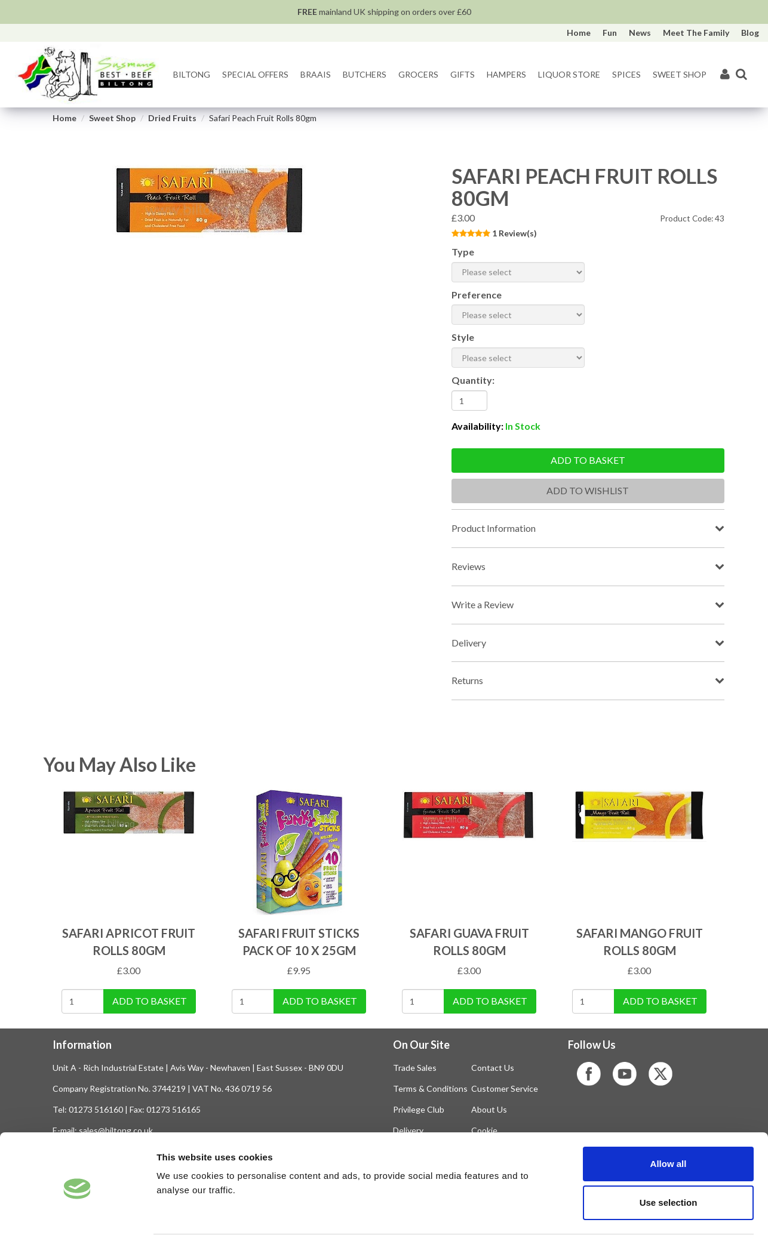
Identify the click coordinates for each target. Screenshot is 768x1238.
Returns (467, 680)
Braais (315, 74)
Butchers (364, 74)
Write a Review (482, 604)
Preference (476, 294)
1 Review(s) (514, 233)
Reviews (468, 566)
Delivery (468, 642)
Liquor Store (569, 74)
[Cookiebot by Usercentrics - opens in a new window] (77, 1215)
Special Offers (255, 74)
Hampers (506, 74)
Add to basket (588, 460)
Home (579, 32)
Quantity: (472, 380)
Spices (626, 74)
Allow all (668, 1120)
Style (462, 337)
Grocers (418, 74)
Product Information (493, 528)
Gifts (462, 74)
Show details (627, 1214)
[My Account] (725, 75)
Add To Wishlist (587, 490)
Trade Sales (415, 1068)
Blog (750, 32)
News (640, 32)
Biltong (191, 74)
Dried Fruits (172, 118)
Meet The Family (696, 32)
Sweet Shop (679, 74)
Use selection (669, 1159)
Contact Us (492, 1068)
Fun (610, 32)
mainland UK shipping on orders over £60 (384, 12)
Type (462, 251)
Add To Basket (149, 1000)
